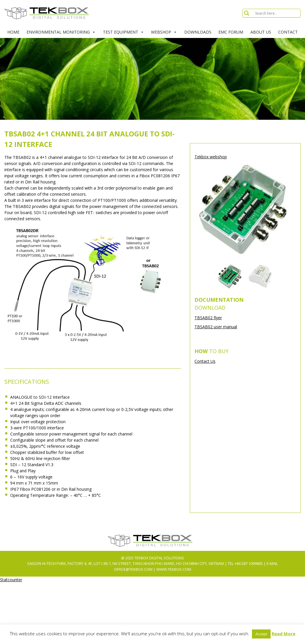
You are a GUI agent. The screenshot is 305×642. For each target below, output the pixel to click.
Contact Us (204, 361)
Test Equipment (123, 32)
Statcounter (11, 579)
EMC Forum (230, 32)
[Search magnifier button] (247, 13)
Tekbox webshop (210, 156)
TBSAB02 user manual (215, 326)
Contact (288, 32)
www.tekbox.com (173, 569)
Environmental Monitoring (61, 32)
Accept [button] (261, 633)
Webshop (164, 32)
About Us (260, 32)
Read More (283, 633)
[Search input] (277, 13)
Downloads (197, 32)
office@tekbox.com (133, 569)
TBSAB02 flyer (208, 317)
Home (13, 32)
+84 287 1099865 (248, 563)
